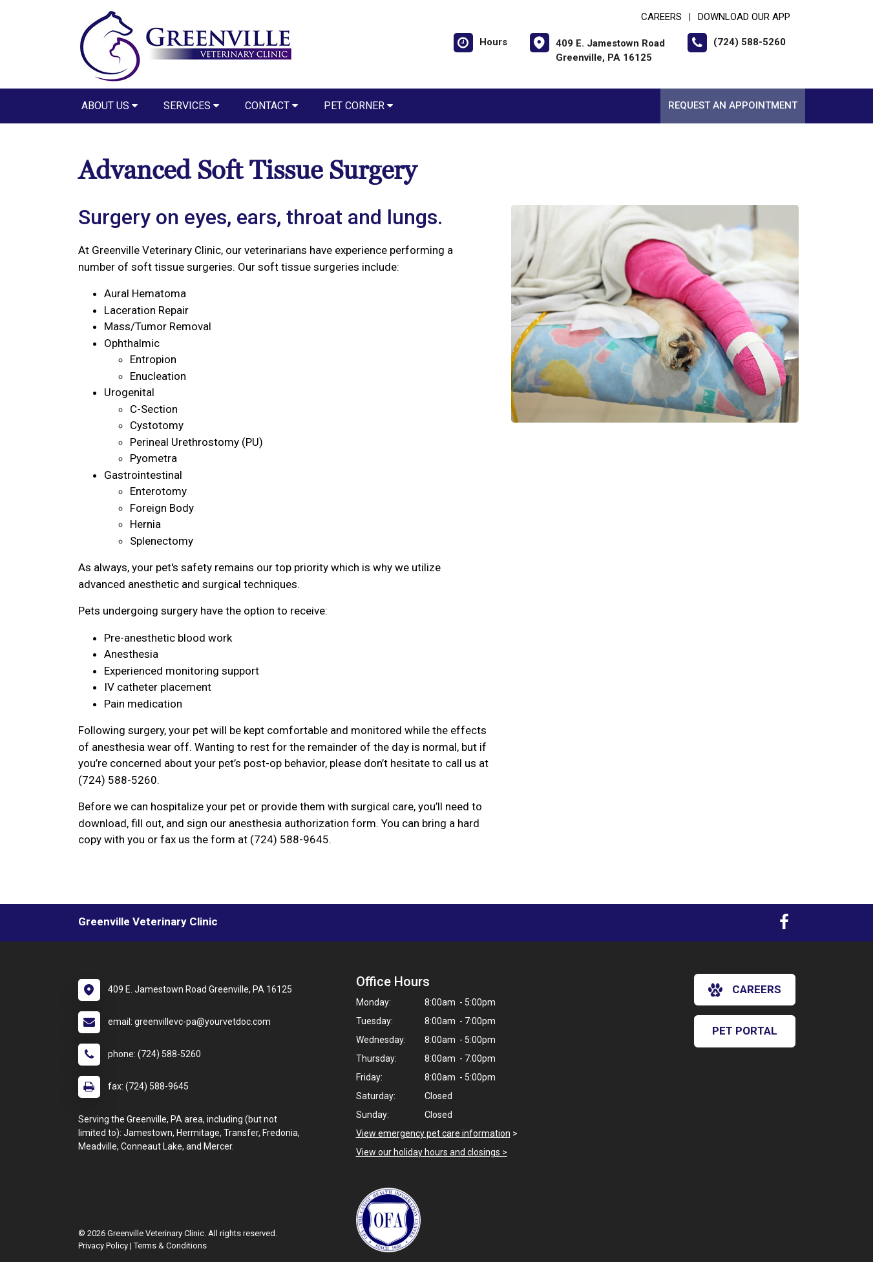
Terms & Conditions (170, 1245)
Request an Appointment (732, 105)
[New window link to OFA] (391, 1220)
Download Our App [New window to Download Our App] (744, 17)
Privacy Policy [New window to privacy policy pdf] (103, 1245)
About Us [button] (109, 106)
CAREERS (661, 17)
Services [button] (191, 106)
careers (744, 990)
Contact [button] (271, 106)
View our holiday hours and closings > (431, 1152)
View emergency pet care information (433, 1133)
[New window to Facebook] (784, 925)
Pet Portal (744, 1030)
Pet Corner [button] (358, 106)
